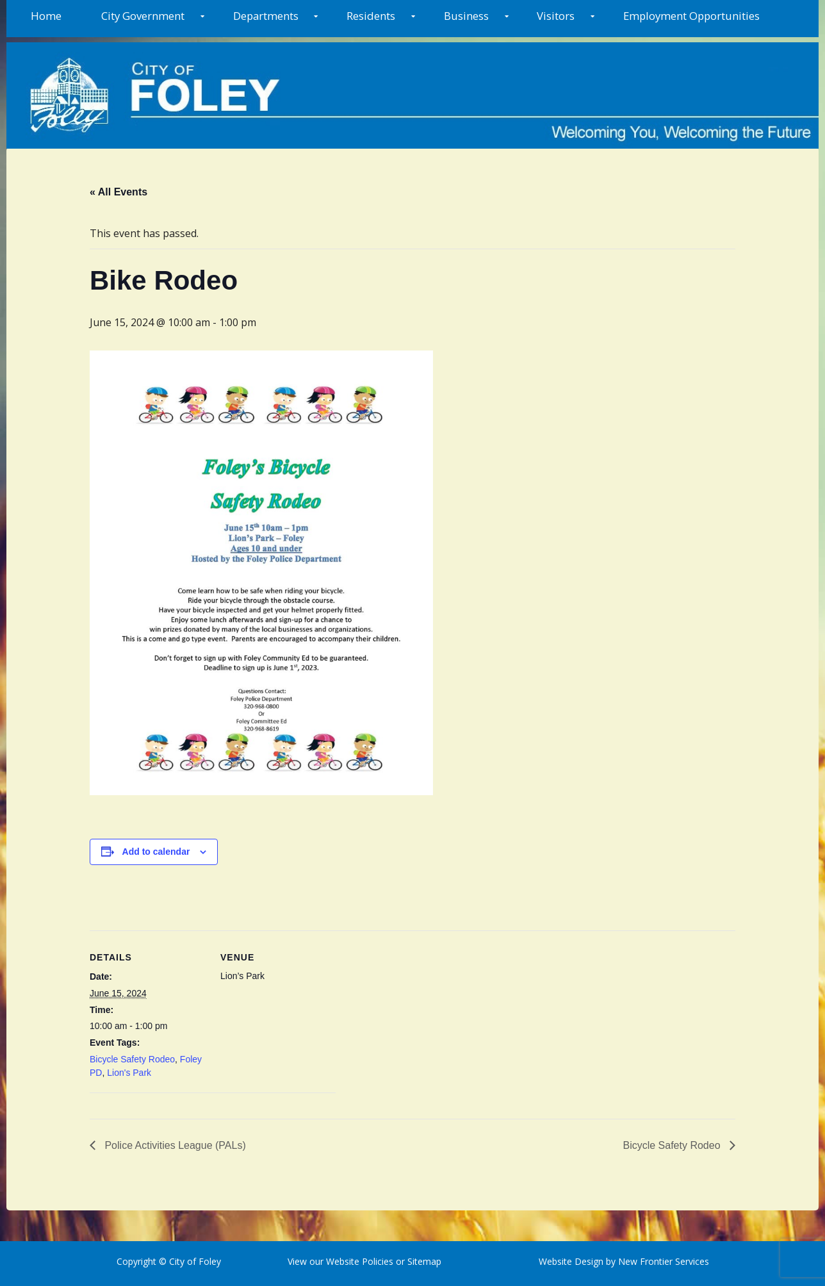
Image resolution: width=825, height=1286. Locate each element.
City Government (142, 15)
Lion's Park (129, 1073)
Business (466, 15)
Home (46, 15)
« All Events (118, 191)
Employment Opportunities (691, 15)
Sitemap (423, 1261)
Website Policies (359, 1261)
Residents (371, 15)
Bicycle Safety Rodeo (132, 1059)
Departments (265, 15)
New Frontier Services (663, 1261)
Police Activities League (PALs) (174, 1145)
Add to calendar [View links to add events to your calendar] (156, 851)
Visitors (556, 15)
